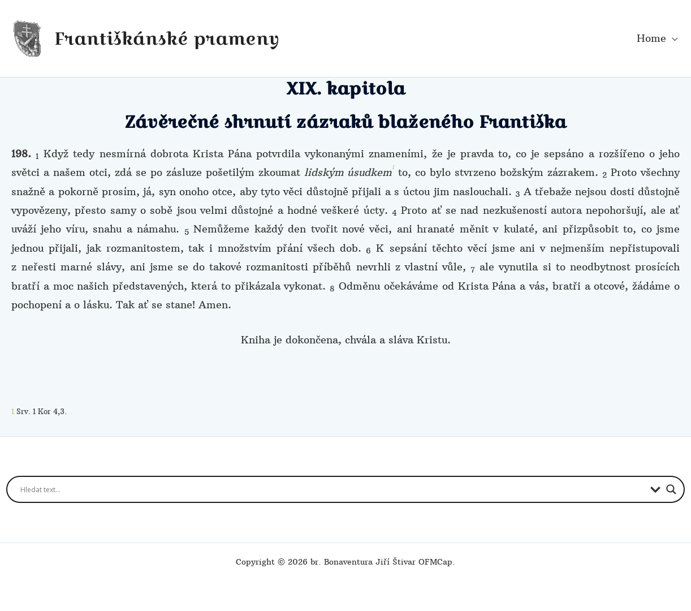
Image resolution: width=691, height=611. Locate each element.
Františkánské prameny (166, 38)
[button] (672, 38)
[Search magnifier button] (671, 489)
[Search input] (332, 489)
